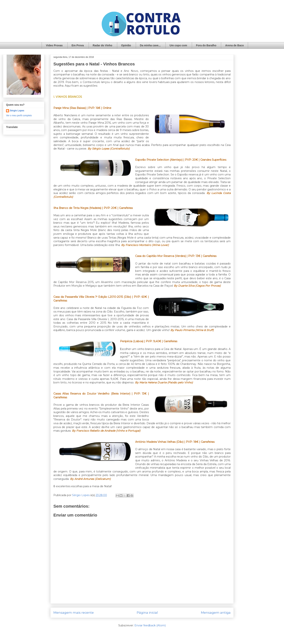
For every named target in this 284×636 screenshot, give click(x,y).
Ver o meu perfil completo (19, 115)
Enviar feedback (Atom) (150, 625)
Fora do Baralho (206, 45)
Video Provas (54, 45)
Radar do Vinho (102, 45)
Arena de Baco (234, 45)
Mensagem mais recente (73, 612)
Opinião (126, 45)
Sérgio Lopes (17, 110)
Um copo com (178, 45)
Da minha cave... (150, 45)
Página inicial (147, 612)
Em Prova (78, 45)
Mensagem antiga (216, 612)
